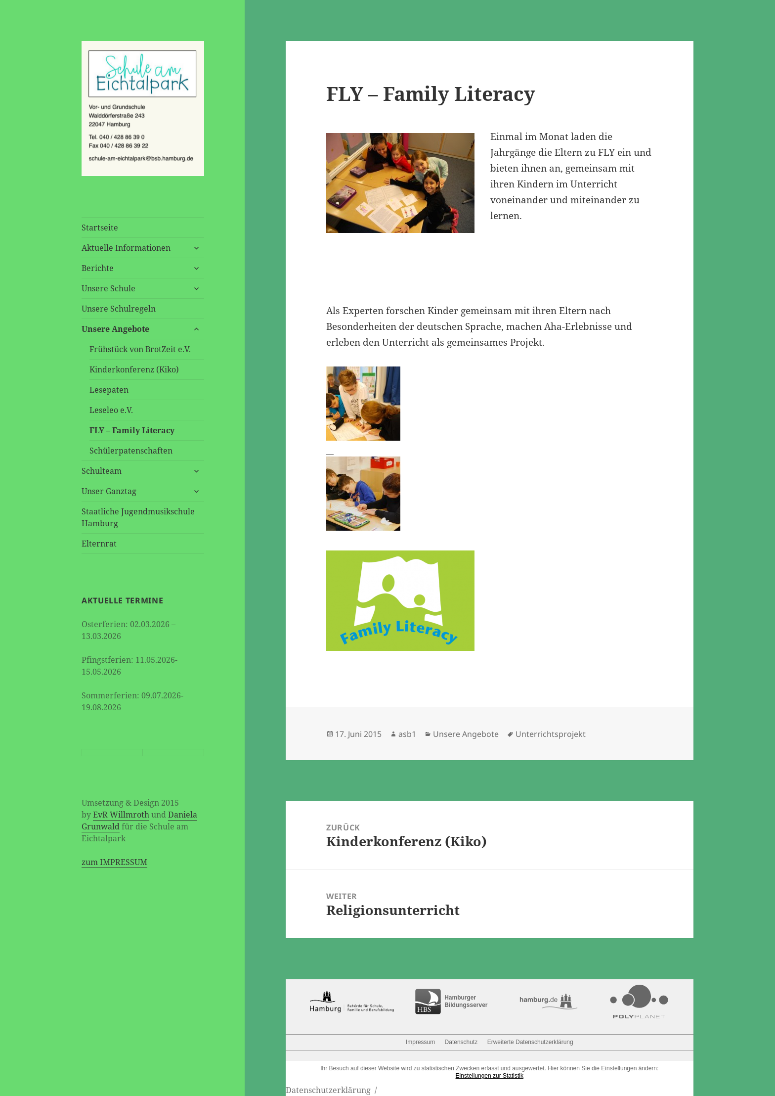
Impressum (420, 1042)
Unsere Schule (108, 288)
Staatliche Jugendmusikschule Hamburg (138, 517)
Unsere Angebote (115, 328)
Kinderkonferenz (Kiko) (134, 369)
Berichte (98, 268)
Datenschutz (461, 1042)
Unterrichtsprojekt (551, 734)
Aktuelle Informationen (126, 247)
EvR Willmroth (121, 814)
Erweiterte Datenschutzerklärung (530, 1042)
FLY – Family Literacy (131, 430)
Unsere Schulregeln (119, 308)
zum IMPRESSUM (114, 862)
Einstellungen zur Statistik (489, 1075)
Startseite (100, 227)
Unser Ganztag (109, 491)
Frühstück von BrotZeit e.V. (140, 349)
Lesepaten (109, 389)
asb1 (407, 734)
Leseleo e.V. (111, 410)
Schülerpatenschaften (130, 450)
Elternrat (99, 543)
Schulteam (102, 470)
